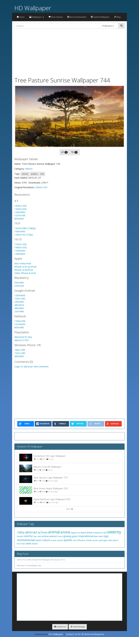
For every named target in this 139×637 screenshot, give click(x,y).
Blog (117, 17)
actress (43, 532)
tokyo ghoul (113, 540)
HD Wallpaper (32, 8)
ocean (54, 540)
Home (21, 17)
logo (106, 536)
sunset (95, 540)
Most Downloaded (76, 17)
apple (73, 532)
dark (39, 536)
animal (54, 531)
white (28, 543)
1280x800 (19, 253)
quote (68, 540)
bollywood (97, 532)
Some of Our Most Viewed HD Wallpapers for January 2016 (41, 559)
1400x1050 (20, 208)
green (75, 536)
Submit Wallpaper (100, 17)
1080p (21, 532)
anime (65, 532)
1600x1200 (20, 205)
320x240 (19, 285)
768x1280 (19, 349)
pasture (34, 174)
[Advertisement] (69, 52)
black (83, 532)
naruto (38, 540)
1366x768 (19, 320)
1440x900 (19, 250)
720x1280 (19, 298)
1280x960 (19, 212)
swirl (100, 540)
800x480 (19, 327)
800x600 (19, 218)
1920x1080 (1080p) (25, 228)
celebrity (114, 531)
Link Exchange (78, 626)
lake (101, 536)
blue (89, 532)
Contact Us (60, 626)
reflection (81, 540)
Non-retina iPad (22, 263)
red (74, 540)
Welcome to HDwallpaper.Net (29, 565)
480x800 (19, 308)
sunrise (25, 174)
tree (42, 174)
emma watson (49, 536)
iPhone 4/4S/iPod (23, 269)
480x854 (19, 304)
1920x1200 (20, 244)
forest (60, 536)
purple (60, 540)
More (69, 509)
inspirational (85, 536)
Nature (29, 168)
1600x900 (19, 231)
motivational (26, 540)
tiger (105, 540)
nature (46, 540)
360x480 (19, 282)
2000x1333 (41, 187)
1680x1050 (20, 247)
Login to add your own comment (31, 366)
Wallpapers (36, 17)
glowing (67, 536)
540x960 (19, 301)
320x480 (19, 311)
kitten (96, 536)
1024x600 (19, 324)
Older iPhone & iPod (25, 273)
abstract (31, 532)
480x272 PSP (21, 340)
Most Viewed (56, 17)
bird (79, 532)
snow (88, 540)
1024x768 (19, 215)
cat (104, 532)
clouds (20, 536)
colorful (28, 536)
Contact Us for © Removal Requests (85, 634)
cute (35, 536)
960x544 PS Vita (23, 336)
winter (35, 543)
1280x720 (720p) (23, 234)
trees (23, 543)
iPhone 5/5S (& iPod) (25, 266)
